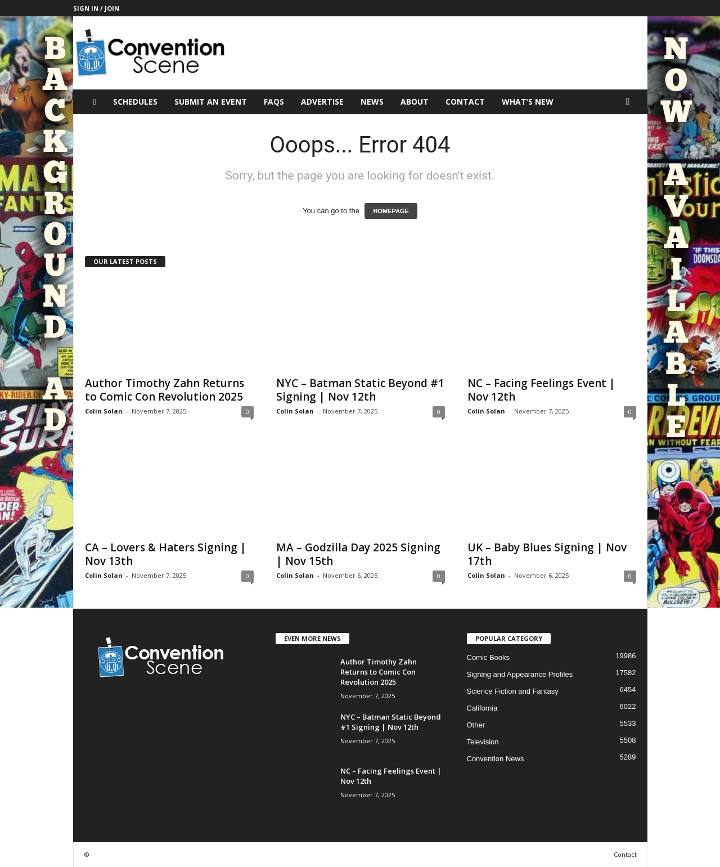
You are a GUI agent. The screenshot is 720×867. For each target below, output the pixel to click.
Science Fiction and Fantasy (513, 691)
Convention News (495, 758)
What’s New (528, 101)
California (482, 708)
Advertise (322, 101)
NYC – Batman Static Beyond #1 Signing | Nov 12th (360, 390)
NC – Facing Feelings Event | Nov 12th (541, 390)
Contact (465, 101)
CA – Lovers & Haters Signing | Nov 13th (165, 554)
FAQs (274, 101)
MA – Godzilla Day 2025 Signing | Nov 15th (358, 554)
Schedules (135, 101)
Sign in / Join (96, 8)
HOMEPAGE (390, 211)
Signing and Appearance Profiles (520, 674)
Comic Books (488, 657)
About (414, 101)
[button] (630, 101)
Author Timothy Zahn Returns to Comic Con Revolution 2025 (164, 390)
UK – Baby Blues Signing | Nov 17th (547, 554)
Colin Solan (104, 411)
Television (483, 742)
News (372, 101)
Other (476, 725)
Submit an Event (210, 101)
